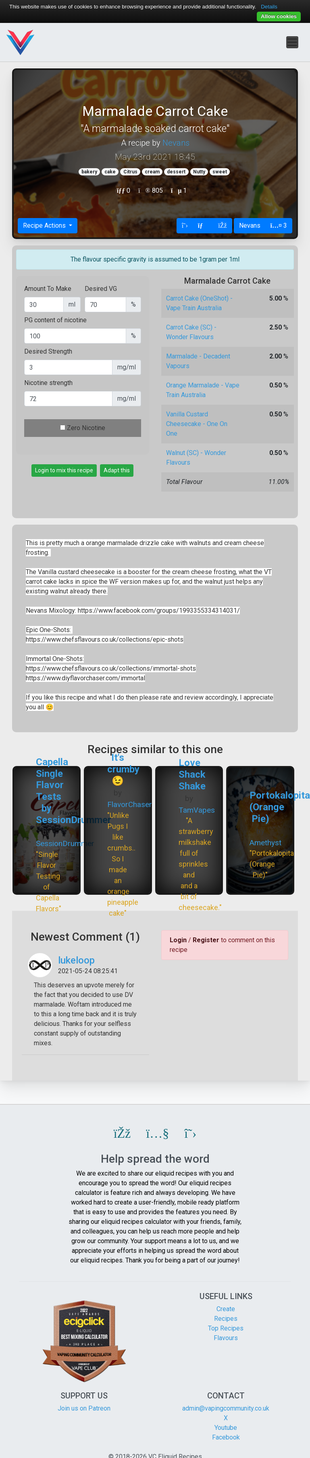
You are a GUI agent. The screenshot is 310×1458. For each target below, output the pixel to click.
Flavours (226, 1338)
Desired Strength (48, 351)
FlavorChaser (129, 804)
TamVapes (197, 810)
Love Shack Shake (192, 774)
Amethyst (265, 842)
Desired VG (101, 288)
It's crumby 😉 (123, 769)
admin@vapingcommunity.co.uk (225, 1408)
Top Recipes (225, 1328)
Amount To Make (47, 288)
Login (178, 940)
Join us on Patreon (84, 1408)
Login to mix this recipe (64, 470)
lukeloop (76, 960)
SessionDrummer (65, 843)
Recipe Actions (45, 225)
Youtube (225, 1427)
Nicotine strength (48, 383)
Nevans (175, 143)
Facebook (226, 1437)
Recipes (225, 1318)
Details (269, 7)
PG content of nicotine (55, 320)
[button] (122, 1133)
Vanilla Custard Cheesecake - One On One (196, 423)
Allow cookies (279, 16)
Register (206, 940)
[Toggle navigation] (292, 42)
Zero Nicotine (86, 428)
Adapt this (117, 470)
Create (225, 1309)
